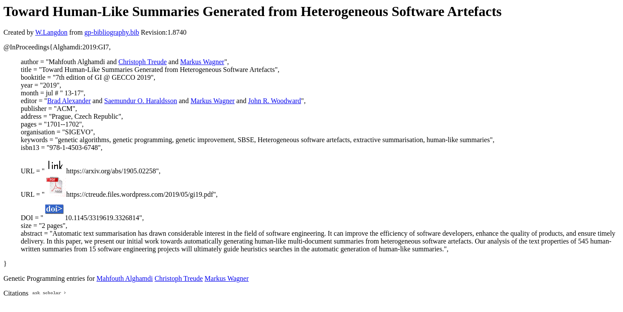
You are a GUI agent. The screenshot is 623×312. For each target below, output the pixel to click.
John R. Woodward (274, 100)
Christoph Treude (143, 61)
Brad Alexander (69, 100)
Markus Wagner (202, 61)
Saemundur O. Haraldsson (140, 100)
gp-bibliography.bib (111, 32)
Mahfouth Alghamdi (124, 278)
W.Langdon (51, 32)
